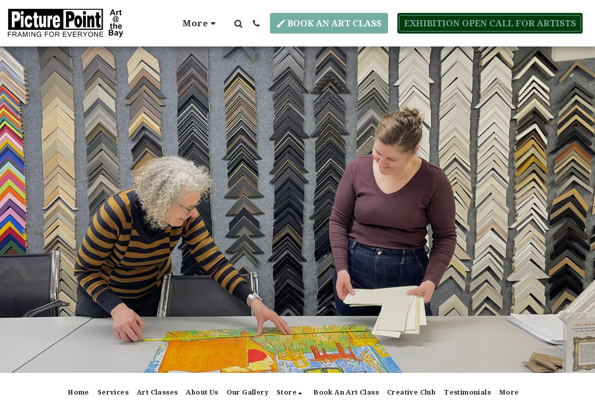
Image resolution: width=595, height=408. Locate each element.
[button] (238, 23)
